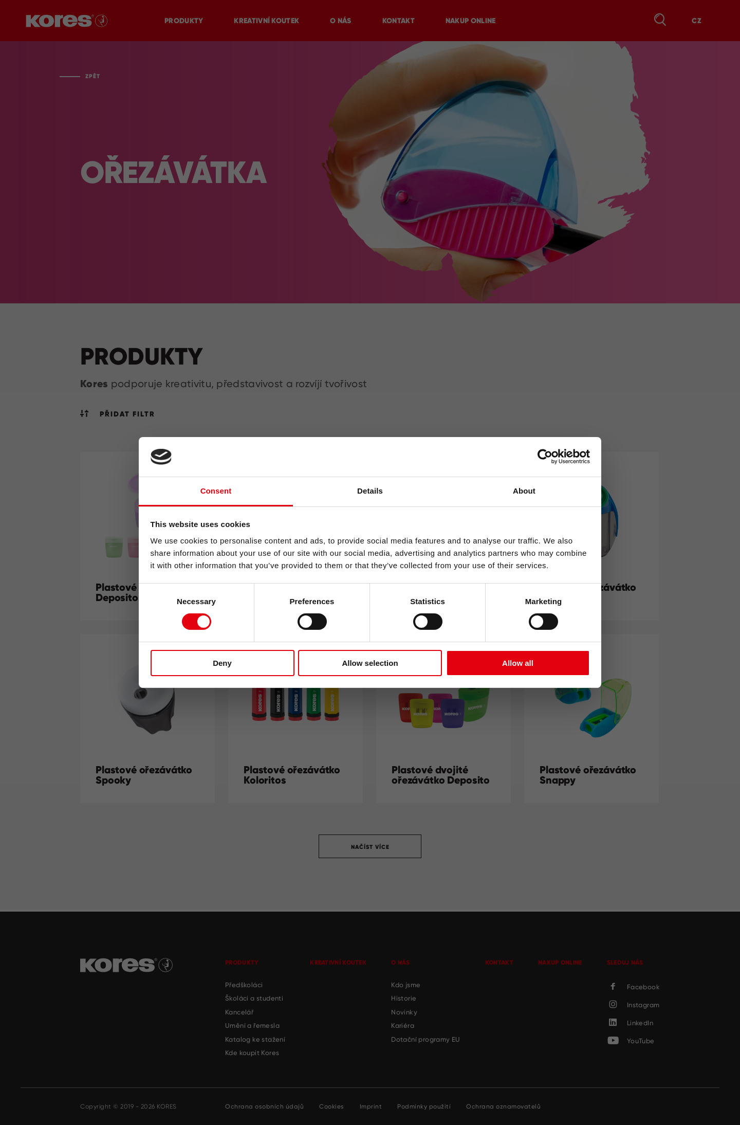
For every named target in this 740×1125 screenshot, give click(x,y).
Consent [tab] (216, 490)
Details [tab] (370, 490)
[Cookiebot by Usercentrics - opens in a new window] (545, 456)
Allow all (517, 663)
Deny (222, 663)
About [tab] (524, 490)
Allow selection (370, 663)
